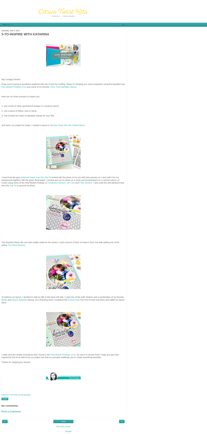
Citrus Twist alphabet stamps (63, 87)
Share (5, 399)
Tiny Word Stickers (16, 245)
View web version (63, 426)
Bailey (4, 300)
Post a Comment (11, 411)
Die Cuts (71, 183)
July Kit (13, 185)
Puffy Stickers (85, 183)
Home (63, 421)
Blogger (68, 431)
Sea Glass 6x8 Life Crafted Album (69, 125)
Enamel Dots (74, 300)
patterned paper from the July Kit (36, 177)
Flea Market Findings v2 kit (13, 87)
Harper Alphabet (19, 300)
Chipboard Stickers (57, 183)
